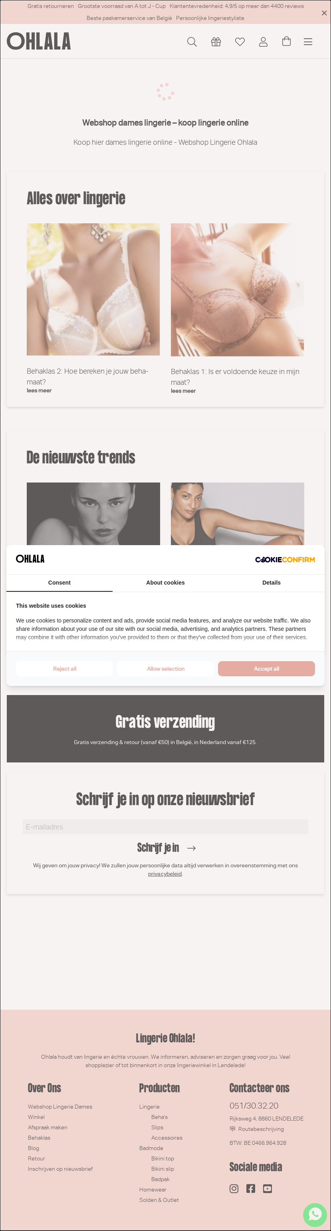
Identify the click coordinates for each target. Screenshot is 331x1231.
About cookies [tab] (165, 582)
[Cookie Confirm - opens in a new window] (285, 559)
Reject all (64, 669)
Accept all (266, 669)
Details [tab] (271, 582)
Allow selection (165, 669)
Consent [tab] (59, 582)
